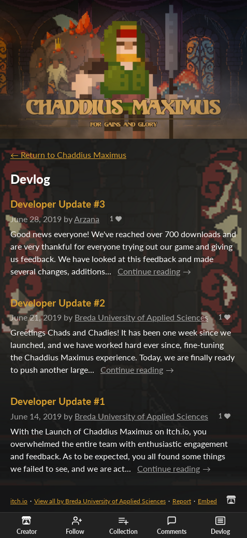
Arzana (86, 219)
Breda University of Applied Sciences (141, 317)
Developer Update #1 (57, 401)
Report (181, 501)
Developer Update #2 (57, 303)
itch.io (18, 501)
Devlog (220, 525)
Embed (207, 501)
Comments (171, 525)
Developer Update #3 (57, 204)
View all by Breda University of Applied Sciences (100, 501)
